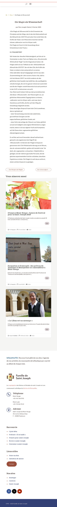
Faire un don (14, 455)
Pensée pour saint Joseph (19, 438)
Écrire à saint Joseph (17, 441)
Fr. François (12, 229)
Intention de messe (16, 459)
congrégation (12, 385)
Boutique (12, 478)
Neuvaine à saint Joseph (18, 444)
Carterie (12, 481)
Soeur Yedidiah (13, 335)
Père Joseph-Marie (24, 27)
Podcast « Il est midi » (17, 435)
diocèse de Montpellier (30, 388)
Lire (47, 223)
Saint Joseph (14, 484)
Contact (11, 464)
